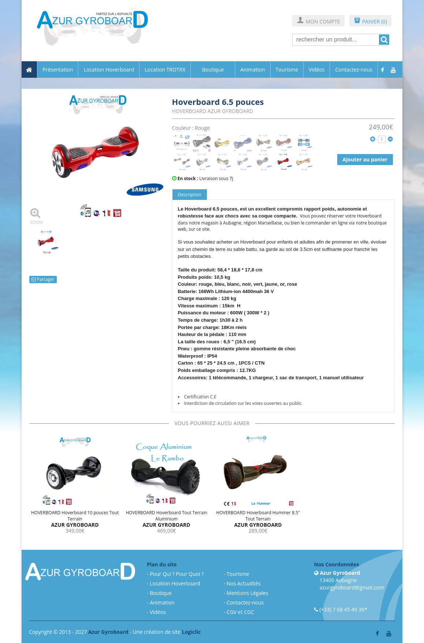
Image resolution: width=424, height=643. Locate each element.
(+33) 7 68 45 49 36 (341, 609)
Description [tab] (189, 194)
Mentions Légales (247, 592)
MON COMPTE (318, 21)
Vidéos (316, 70)
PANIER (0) (370, 21)
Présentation (57, 70)
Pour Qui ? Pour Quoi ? (177, 573)
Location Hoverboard (108, 70)
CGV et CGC (240, 612)
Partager (43, 279)
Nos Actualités (244, 583)
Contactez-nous (353, 70)
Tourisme (287, 70)
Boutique (213, 69)
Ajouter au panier (365, 159)
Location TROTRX (165, 70)
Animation (252, 70)
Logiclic (191, 631)
